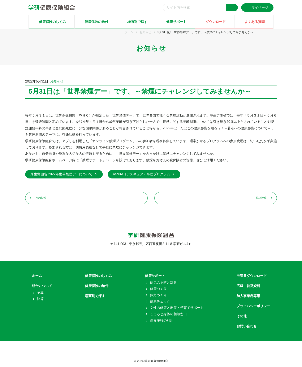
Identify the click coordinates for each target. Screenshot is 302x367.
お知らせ (56, 81)
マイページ (257, 7)
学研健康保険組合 (156, 361)
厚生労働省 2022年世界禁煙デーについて (64, 174)
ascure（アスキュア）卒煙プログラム (144, 174)
